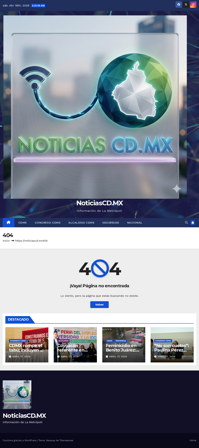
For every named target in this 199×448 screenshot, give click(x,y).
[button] (186, 222)
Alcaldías (63, 341)
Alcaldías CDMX (81, 222)
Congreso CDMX (48, 222)
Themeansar (66, 440)
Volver (99, 304)
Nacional (134, 222)
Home (193, 440)
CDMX (22, 222)
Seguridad (110, 222)
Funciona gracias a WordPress (20, 440)
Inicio (6, 240)
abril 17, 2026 (21, 356)
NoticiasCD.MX (99, 203)
